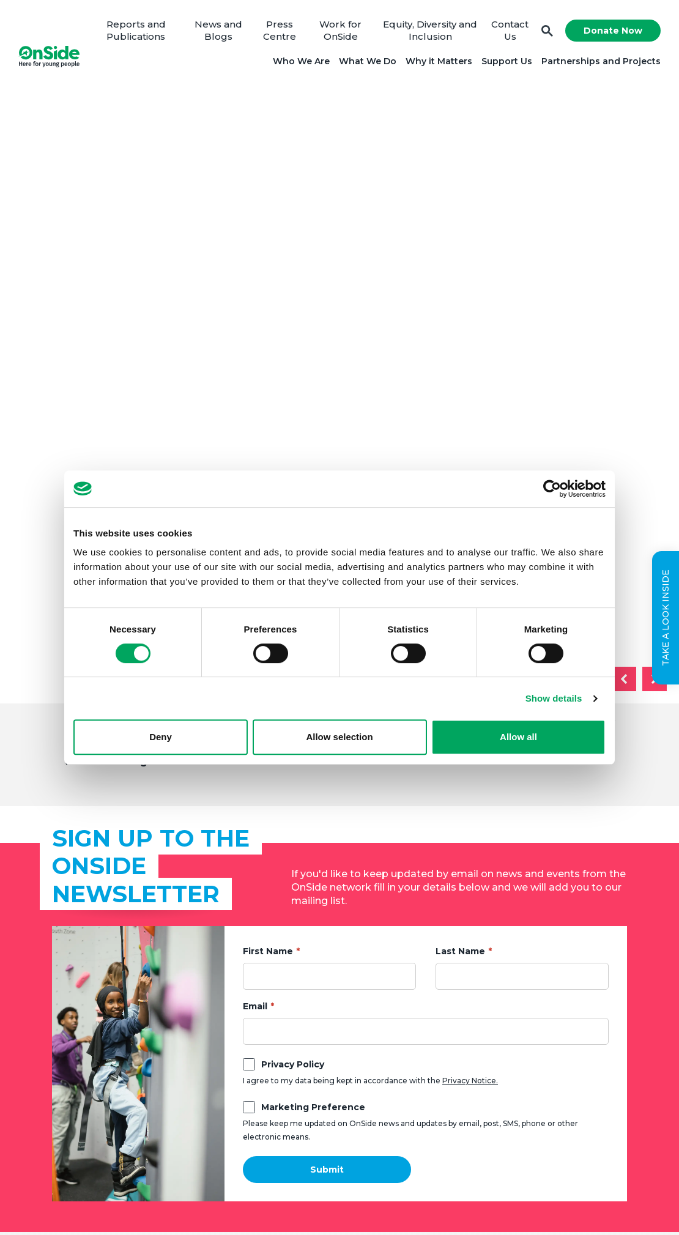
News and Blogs (218, 30)
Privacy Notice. (470, 1080)
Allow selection (339, 737)
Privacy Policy (292, 1064)
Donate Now (613, 30)
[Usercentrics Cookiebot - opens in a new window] (552, 489)
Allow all (518, 737)
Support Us (506, 61)
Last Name (460, 951)
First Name (268, 951)
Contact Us (510, 30)
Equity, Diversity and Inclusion (430, 30)
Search (547, 31)
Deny (160, 737)
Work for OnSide (340, 30)
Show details (553, 698)
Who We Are (301, 61)
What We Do (367, 61)
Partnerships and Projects (601, 61)
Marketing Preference (313, 1107)
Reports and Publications (136, 30)
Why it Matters (439, 61)
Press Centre (279, 30)
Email (255, 1006)
